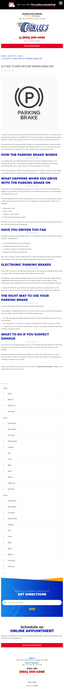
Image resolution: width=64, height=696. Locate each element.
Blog (20, 56)
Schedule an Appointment (32, 645)
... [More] (4, 573)
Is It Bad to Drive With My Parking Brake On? (22, 59)
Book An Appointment (32, 46)
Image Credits (32, 682)
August (11, 447)
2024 (5, 495)
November (12, 429)
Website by (32, 685)
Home (3, 56)
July (9, 453)
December (12, 423)
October (11, 435)
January (11, 411)
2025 (5, 418)
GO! (32, 609)
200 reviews (36, 16)
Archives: (5, 383)
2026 (5, 388)
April (10, 393)
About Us (12, 56)
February (11, 405)
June (10, 459)
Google (34, 677)
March (10, 399)
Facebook (30, 677)
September (12, 441)
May (9, 465)
